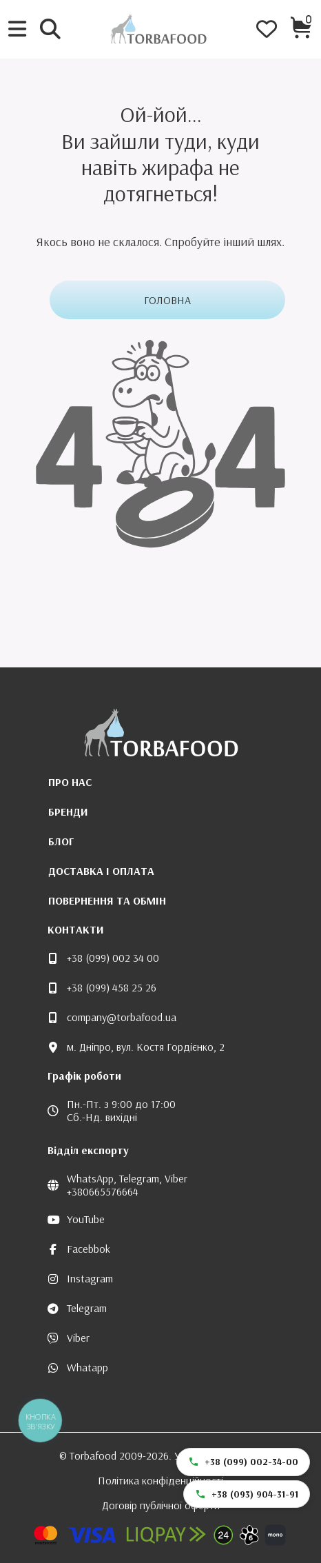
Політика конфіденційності (160, 1480)
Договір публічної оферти (161, 1505)
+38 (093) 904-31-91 (246, 1494)
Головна (167, 300)
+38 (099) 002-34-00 (243, 1461)
